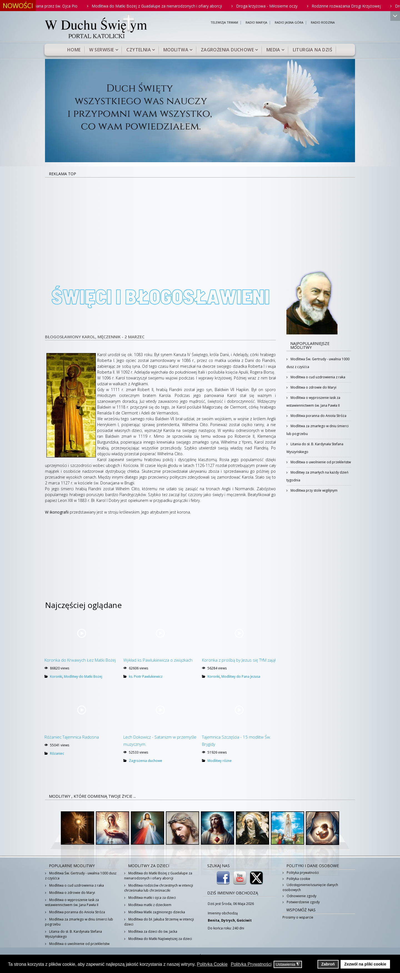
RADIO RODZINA (323, 22)
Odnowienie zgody (301, 896)
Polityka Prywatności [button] (251, 964)
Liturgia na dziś (312, 50)
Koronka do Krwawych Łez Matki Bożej (80, 660)
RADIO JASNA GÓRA (289, 22)
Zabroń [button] (328, 964)
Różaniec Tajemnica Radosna (71, 737)
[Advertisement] (200, 219)
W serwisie (101, 50)
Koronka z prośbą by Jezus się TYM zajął (239, 660)
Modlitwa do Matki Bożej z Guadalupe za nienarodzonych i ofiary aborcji (169, 6)
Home (74, 50)
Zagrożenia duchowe (227, 50)
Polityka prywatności (302, 872)
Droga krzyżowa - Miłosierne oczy (279, 6)
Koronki (56, 676)
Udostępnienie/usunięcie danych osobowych (310, 887)
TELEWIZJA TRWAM (224, 22)
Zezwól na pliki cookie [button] (365, 964)
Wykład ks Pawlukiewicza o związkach (157, 660)
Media (273, 50)
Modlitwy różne (220, 760)
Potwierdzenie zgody (303, 902)
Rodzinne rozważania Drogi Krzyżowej (358, 6)
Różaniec (57, 753)
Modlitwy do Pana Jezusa (240, 676)
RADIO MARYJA (256, 22)
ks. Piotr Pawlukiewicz (145, 676)
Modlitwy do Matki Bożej (83, 676)
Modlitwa (175, 50)
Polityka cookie (298, 878)
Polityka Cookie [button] (212, 964)
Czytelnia (138, 50)
